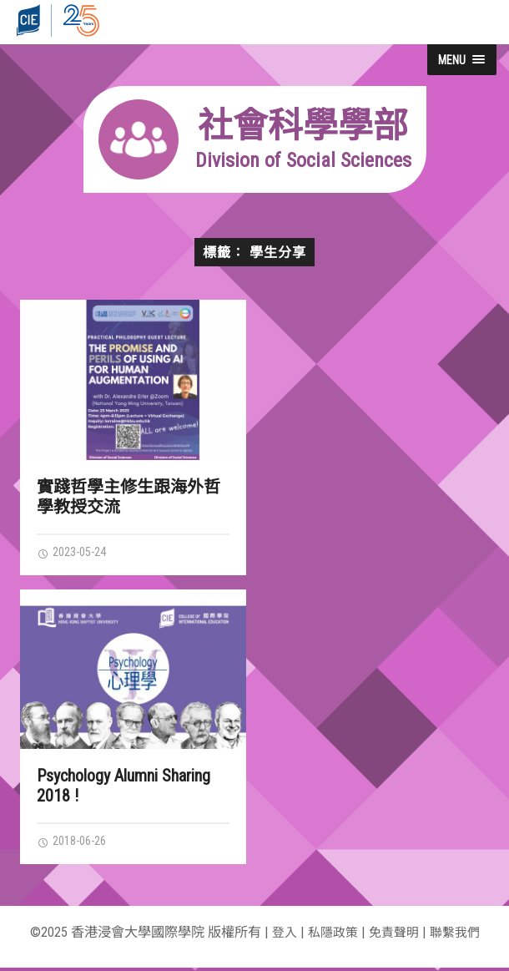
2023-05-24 (76, 552)
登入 (279, 935)
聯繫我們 (459, 935)
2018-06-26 (76, 843)
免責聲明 (394, 935)
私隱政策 (330, 935)
